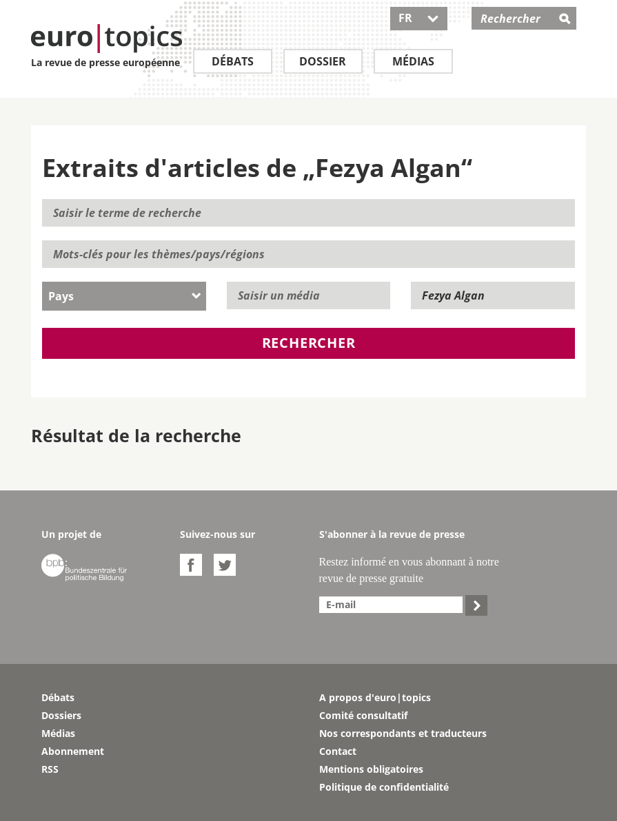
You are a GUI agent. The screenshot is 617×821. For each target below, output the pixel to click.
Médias (413, 61)
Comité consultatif (363, 715)
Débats (233, 61)
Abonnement (72, 751)
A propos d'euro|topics (375, 697)
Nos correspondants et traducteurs (403, 733)
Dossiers (61, 715)
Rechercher (309, 342)
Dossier (322, 61)
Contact (337, 751)
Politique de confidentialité (384, 786)
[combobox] (124, 296)
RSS (50, 769)
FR (418, 17)
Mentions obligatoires (371, 769)
